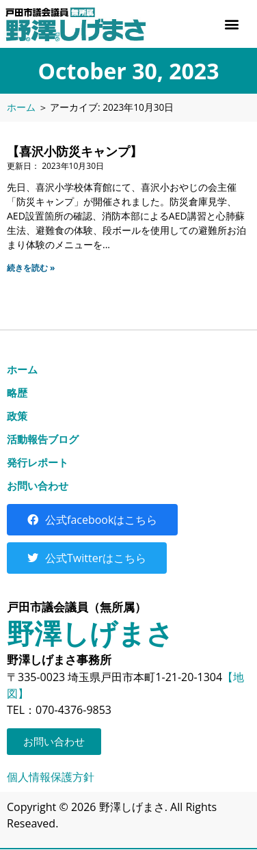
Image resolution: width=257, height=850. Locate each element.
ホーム (21, 107)
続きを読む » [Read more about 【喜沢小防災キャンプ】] (31, 268)
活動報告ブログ (43, 439)
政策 (17, 416)
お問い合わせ (37, 485)
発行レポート (37, 462)
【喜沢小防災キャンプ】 (74, 151)
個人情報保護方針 (50, 776)
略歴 (17, 392)
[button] (232, 24)
